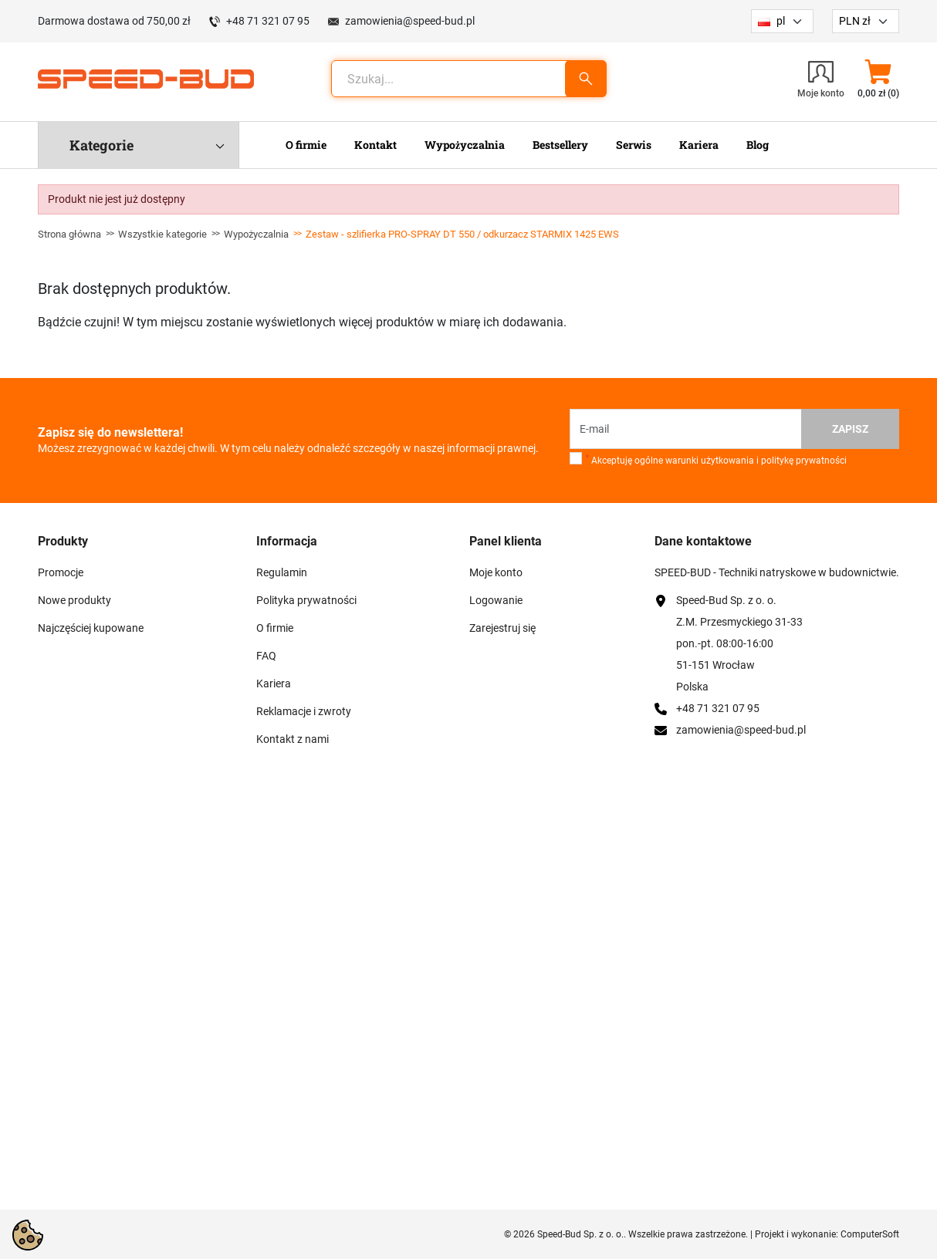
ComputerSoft (870, 1234)
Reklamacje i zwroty (303, 711)
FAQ (266, 656)
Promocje (60, 572)
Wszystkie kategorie (162, 234)
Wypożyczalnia (256, 234)
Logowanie (496, 600)
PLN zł (855, 21)
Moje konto (496, 572)
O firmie (274, 628)
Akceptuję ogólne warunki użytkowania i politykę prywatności (716, 460)
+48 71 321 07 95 (268, 21)
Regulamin (281, 572)
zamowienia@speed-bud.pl (410, 21)
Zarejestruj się (502, 628)
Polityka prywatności (306, 600)
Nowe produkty (74, 600)
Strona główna (69, 234)
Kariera (273, 683)
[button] (878, 78)
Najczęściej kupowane (91, 628)
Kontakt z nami (292, 739)
